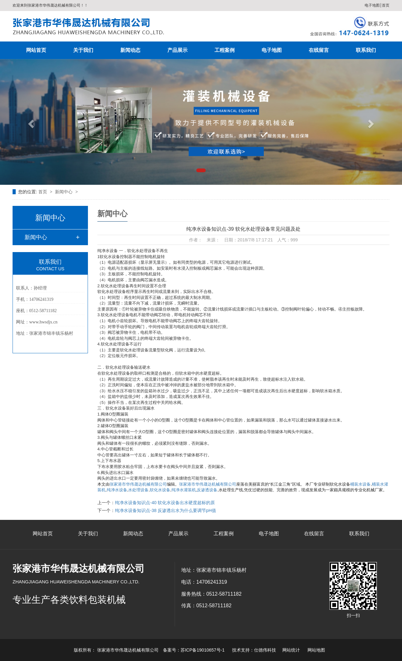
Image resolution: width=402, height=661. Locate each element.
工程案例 (225, 50)
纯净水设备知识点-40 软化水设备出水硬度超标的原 (165, 502)
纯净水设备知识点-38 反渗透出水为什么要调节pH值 (165, 510)
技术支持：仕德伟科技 (254, 650)
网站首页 (36, 50)
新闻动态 (130, 50)
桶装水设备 (360, 484)
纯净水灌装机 (183, 489)
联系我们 (366, 50)
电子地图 (372, 5)
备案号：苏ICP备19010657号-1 (194, 650)
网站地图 (316, 650)
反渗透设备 (207, 489)
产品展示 (177, 50)
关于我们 (83, 50)
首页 (385, 5)
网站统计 (291, 650)
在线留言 (319, 50)
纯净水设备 (117, 489)
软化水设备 (160, 489)
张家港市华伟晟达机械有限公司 (138, 484)
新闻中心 (64, 191)
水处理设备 (138, 489)
